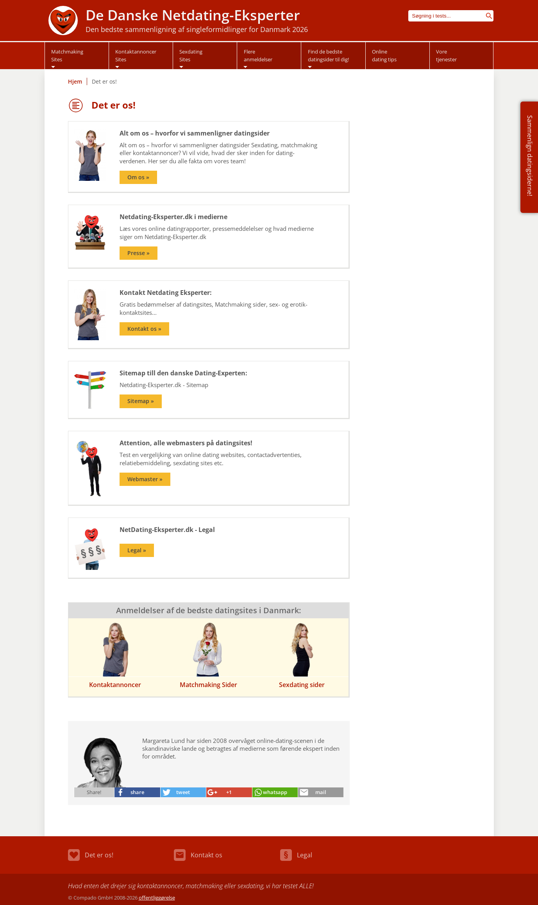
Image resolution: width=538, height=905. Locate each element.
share (137, 792)
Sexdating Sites (190, 55)
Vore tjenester (446, 55)
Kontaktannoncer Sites (135, 55)
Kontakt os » (144, 328)
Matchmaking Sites (67, 55)
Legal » (136, 550)
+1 (229, 792)
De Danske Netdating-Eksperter (193, 15)
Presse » (138, 253)
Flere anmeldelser (258, 55)
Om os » (138, 177)
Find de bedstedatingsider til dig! (328, 55)
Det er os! (90, 855)
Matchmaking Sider (208, 684)
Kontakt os (198, 855)
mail (320, 792)
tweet (183, 792)
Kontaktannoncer (115, 684)
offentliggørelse (157, 897)
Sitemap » (140, 401)
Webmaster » (145, 479)
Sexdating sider (302, 684)
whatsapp (275, 792)
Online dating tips (384, 55)
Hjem (75, 81)
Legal (296, 855)
